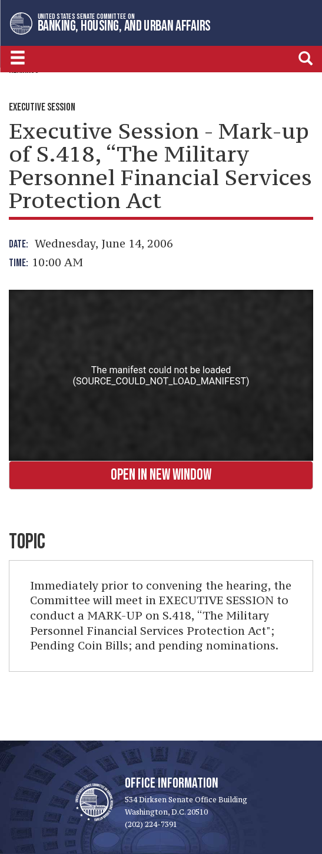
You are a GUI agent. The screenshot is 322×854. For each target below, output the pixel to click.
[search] (305, 58)
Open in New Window (161, 475)
